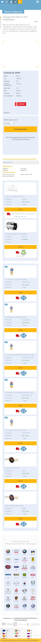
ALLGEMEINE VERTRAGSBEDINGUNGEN (25, 618)
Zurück (36, 19)
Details (20, 209)
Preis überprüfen (20, 129)
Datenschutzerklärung (20, 620)
